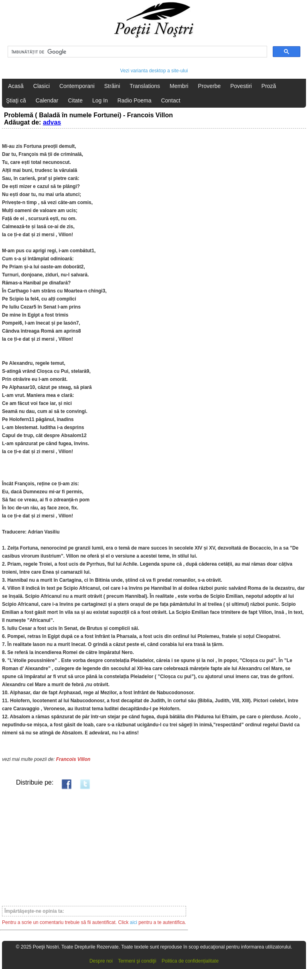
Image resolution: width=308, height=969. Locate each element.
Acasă (16, 86)
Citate (75, 100)
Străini (112, 86)
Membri (179, 86)
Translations (145, 86)
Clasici (41, 86)
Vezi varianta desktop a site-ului (154, 71)
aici (133, 922)
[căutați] (136, 51)
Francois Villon (73, 759)
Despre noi (101, 961)
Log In (100, 100)
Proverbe (209, 86)
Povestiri (241, 86)
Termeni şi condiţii (137, 961)
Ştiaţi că (16, 100)
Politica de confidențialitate (190, 961)
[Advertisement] (94, 847)
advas (52, 122)
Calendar (47, 100)
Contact (170, 100)
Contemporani (77, 86)
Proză (268, 86)
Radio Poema (135, 100)
